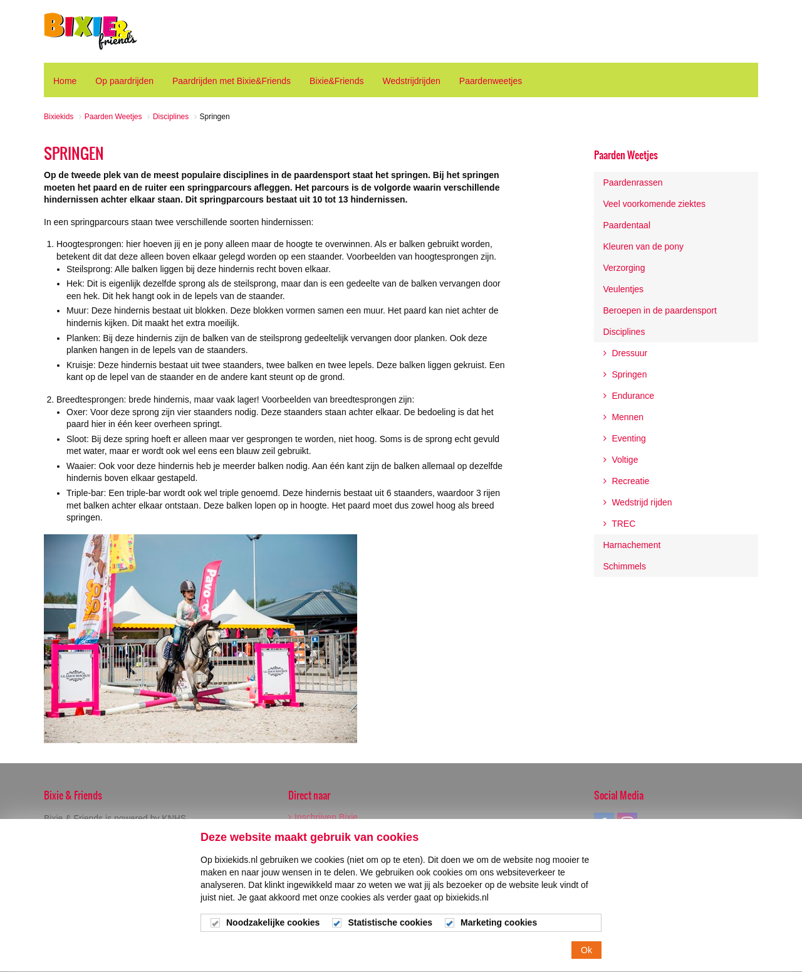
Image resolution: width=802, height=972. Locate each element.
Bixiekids (90, 31)
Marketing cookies (499, 931)
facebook (604, 823)
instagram (627, 823)
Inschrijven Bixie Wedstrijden (323, 821)
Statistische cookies (390, 931)
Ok (586, 958)
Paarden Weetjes (626, 155)
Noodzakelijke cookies (273, 931)
